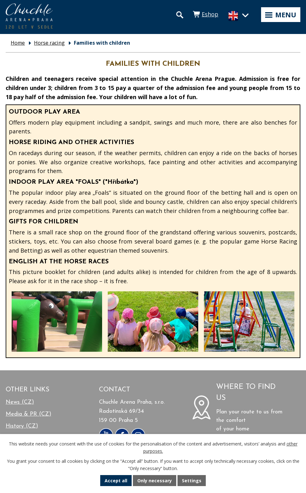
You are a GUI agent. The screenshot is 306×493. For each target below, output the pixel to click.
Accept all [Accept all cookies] (116, 481)
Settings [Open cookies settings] (191, 481)
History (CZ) (22, 426)
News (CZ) (20, 402)
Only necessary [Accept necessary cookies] (154, 481)
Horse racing (49, 42)
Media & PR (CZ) (28, 414)
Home (18, 42)
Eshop (210, 14)
